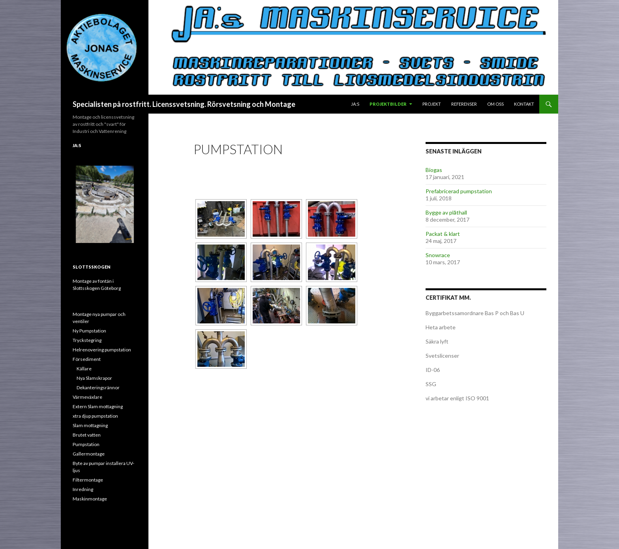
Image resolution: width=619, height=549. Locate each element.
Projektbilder (388, 103)
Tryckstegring (87, 340)
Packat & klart (443, 233)
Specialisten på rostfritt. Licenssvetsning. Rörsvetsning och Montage (184, 104)
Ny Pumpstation (89, 331)
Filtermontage (88, 480)
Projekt (431, 103)
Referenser (464, 103)
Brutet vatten (87, 435)
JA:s (355, 103)
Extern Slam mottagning (98, 406)
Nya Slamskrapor (94, 378)
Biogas (434, 169)
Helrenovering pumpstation (102, 350)
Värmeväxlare (87, 397)
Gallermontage (89, 454)
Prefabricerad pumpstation (459, 191)
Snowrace (438, 255)
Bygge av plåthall (446, 212)
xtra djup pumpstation (95, 416)
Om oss (495, 103)
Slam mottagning (90, 425)
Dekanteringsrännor (98, 387)
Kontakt (524, 103)
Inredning (83, 489)
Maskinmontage (90, 499)
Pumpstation (86, 444)
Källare (84, 369)
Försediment (87, 359)
